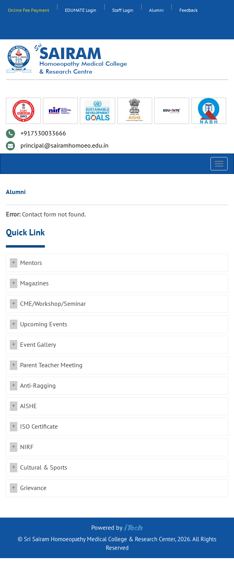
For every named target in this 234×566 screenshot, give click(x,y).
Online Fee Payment (28, 10)
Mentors (31, 262)
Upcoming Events (43, 324)
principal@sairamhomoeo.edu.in (64, 145)
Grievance (33, 488)
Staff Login (122, 10)
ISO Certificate (39, 426)
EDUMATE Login (80, 10)
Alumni (156, 10)
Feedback (188, 10)
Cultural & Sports (43, 467)
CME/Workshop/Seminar (53, 303)
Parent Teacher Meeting (51, 365)
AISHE (28, 406)
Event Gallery (38, 344)
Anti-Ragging (38, 385)
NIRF (26, 447)
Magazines (34, 283)
